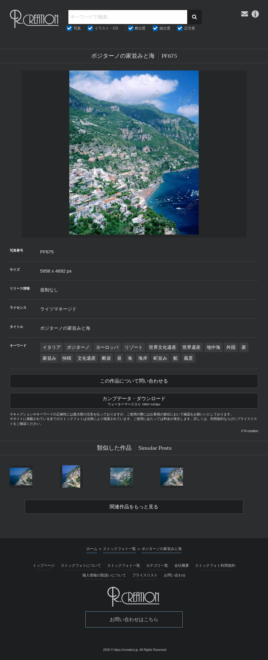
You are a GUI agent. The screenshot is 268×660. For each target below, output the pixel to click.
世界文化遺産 (162, 347)
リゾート (134, 347)
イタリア (52, 347)
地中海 (213, 347)
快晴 (66, 358)
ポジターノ (78, 347)
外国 (230, 347)
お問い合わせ (175, 575)
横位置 (140, 28)
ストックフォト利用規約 (215, 565)
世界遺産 (191, 347)
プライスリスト (145, 575)
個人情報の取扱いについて (104, 575)
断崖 (106, 358)
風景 (188, 358)
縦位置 (165, 28)
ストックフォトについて (81, 565)
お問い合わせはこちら (134, 619)
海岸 (142, 358)
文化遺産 (86, 358)
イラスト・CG (106, 28)
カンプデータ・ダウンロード (134, 400)
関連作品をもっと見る (134, 507)
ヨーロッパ (107, 347)
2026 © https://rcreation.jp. (121, 649)
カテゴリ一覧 (157, 565)
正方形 (189, 28)
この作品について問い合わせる (134, 381)
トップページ (44, 565)
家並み (49, 358)
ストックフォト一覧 (123, 565)
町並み (160, 358)
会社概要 (181, 565)
